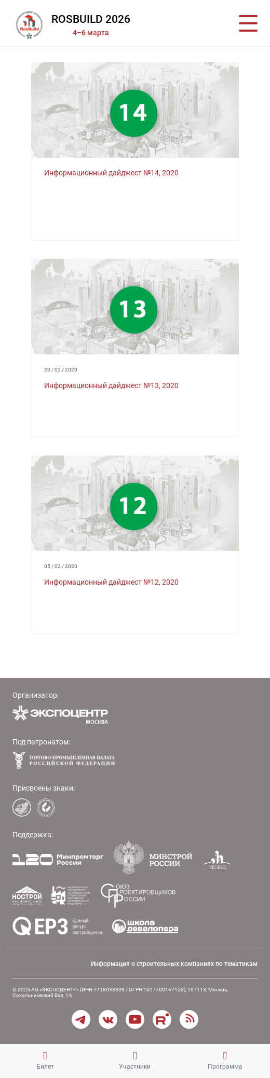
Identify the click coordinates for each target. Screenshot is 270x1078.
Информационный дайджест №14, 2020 (111, 173)
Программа (225, 1060)
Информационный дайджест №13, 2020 (111, 385)
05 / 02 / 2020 (60, 566)
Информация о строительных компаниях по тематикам (174, 964)
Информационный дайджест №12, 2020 (111, 582)
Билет (45, 1060)
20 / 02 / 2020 (60, 369)
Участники (135, 1060)
